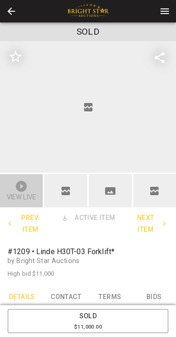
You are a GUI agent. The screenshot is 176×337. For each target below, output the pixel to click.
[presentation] (88, 11)
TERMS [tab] (110, 297)
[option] (88, 107)
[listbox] (88, 107)
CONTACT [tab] (66, 297)
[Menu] (164, 11)
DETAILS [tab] (22, 297)
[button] (11, 11)
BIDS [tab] (154, 297)
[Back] (11, 11)
